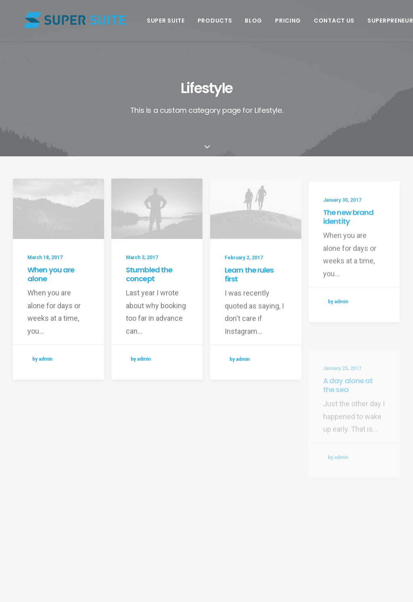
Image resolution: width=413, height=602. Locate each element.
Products (205, 21)
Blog (243, 21)
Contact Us (324, 21)
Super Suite (156, 21)
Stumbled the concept (149, 274)
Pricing (278, 21)
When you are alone (50, 274)
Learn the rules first (249, 283)
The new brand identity (348, 242)
